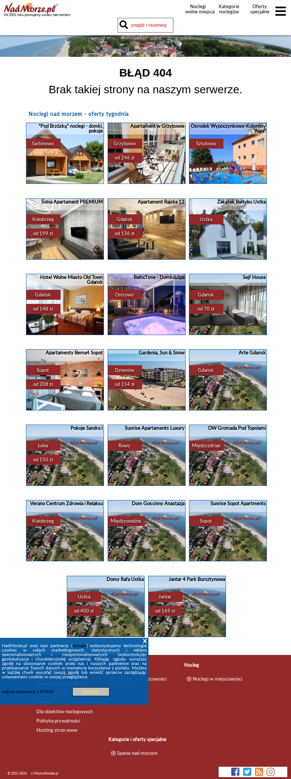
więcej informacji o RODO (28, 691)
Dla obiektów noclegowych (64, 711)
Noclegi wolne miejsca (198, 9)
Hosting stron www (57, 730)
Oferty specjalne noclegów (260, 11)
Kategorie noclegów (229, 9)
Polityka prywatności (58, 721)
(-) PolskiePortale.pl (44, 773)
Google (79, 645)
